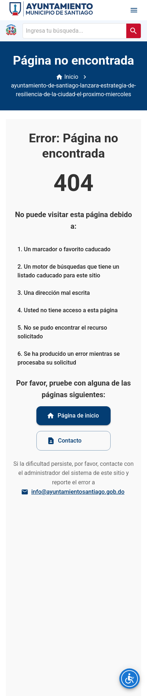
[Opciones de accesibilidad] (129, 678)
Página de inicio (73, 416)
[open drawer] (134, 10)
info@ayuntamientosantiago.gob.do (73, 492)
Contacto (64, 441)
